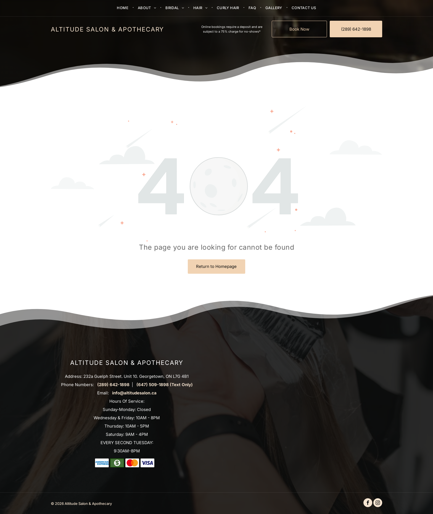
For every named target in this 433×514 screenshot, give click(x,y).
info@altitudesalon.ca (134, 393)
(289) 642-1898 (113, 384)
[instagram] (377, 503)
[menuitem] (123, 7)
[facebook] (367, 503)
